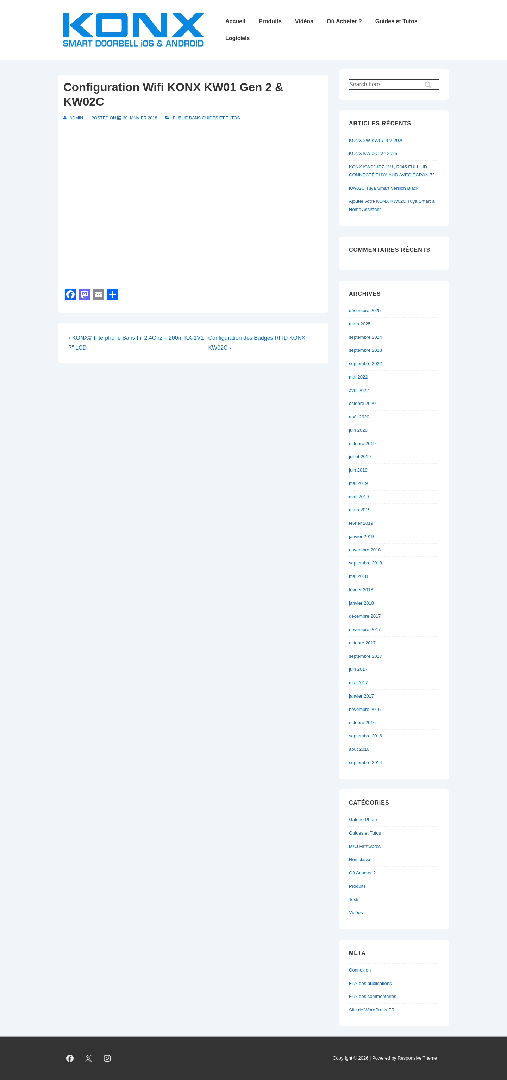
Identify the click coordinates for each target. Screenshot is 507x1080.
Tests (354, 899)
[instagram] (107, 1058)
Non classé (360, 859)
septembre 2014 (365, 762)
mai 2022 (358, 377)
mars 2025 (359, 323)
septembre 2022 (365, 363)
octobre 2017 (362, 642)
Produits (270, 21)
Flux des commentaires (372, 996)
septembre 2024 (365, 337)
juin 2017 (358, 669)
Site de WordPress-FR (372, 1009)
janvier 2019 (361, 536)
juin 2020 (358, 430)
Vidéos (304, 21)
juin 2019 (358, 470)
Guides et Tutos (396, 21)
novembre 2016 (365, 709)
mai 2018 (358, 576)
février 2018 (361, 589)
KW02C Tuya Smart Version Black (383, 188)
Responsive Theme (417, 1058)
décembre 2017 (365, 616)
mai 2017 (358, 682)
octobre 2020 (362, 403)
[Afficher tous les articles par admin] (73, 118)
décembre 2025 (365, 310)
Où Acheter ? (344, 21)
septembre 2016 (365, 735)
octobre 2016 (362, 722)
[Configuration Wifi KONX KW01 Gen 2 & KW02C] (140, 118)
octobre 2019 (362, 443)
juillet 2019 (360, 456)
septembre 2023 (365, 350)
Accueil (235, 21)
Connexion (360, 970)
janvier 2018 (361, 603)
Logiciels (237, 38)
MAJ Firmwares (365, 846)
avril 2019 (359, 496)
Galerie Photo (363, 819)
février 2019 (361, 523)
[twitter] (88, 1058)
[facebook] (70, 1058)
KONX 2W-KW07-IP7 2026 (376, 140)
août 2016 (359, 749)
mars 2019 (359, 509)
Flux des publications (370, 983)
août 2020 (359, 416)
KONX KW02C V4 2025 (373, 153)
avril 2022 (359, 390)
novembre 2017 (365, 629)
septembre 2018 (365, 563)
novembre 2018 (365, 550)
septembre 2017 (365, 656)
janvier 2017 (361, 696)
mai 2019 (358, 483)
